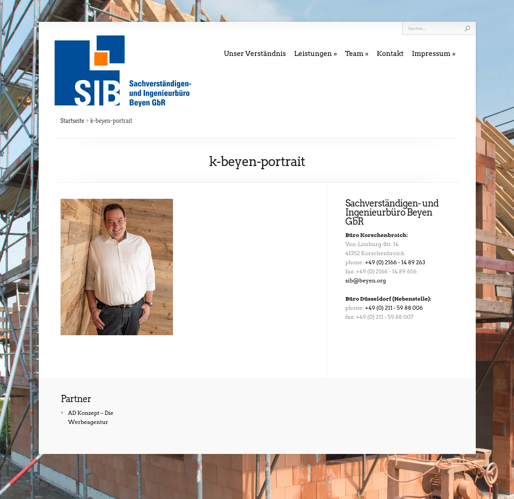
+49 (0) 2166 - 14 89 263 (395, 262)
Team (354, 54)
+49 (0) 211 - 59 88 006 (394, 307)
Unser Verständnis (255, 54)
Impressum (431, 54)
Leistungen (313, 54)
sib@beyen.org (366, 280)
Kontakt (390, 54)
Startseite (73, 120)
